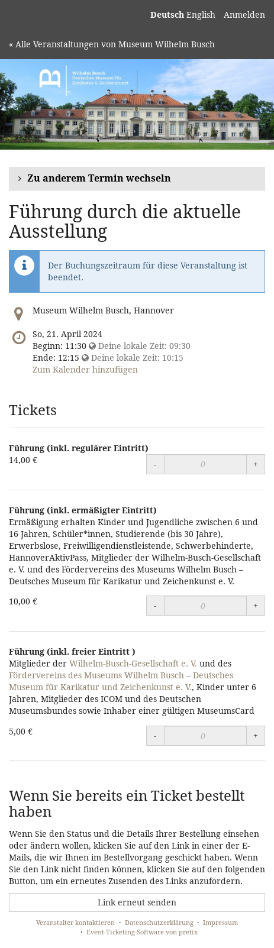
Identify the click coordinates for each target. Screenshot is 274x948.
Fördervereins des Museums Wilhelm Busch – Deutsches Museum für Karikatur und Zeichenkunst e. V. (121, 681)
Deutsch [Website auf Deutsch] (167, 14)
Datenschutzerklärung (159, 922)
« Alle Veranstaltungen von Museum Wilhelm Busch (112, 44)
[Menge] (205, 464)
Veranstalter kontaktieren (75, 922)
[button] (137, 178)
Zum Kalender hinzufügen (85, 369)
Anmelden (244, 14)
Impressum (220, 922)
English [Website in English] (200, 14)
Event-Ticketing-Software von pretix (142, 931)
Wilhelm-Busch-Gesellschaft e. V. (133, 663)
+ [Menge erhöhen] (255, 464)
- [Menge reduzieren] (155, 464)
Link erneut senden (137, 902)
